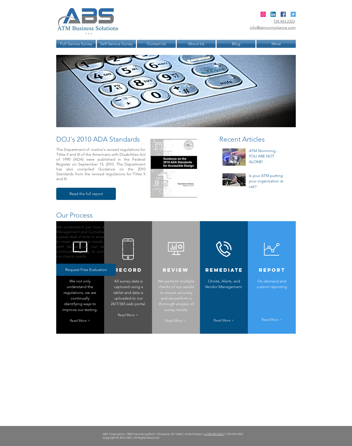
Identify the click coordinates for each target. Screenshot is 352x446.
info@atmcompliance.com (273, 27)
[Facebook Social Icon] (283, 14)
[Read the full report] (86, 194)
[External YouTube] (221, 243)
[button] (86, 270)
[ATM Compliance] (263, 14)
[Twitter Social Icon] (293, 14)
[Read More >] (80, 320)
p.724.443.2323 (214, 434)
